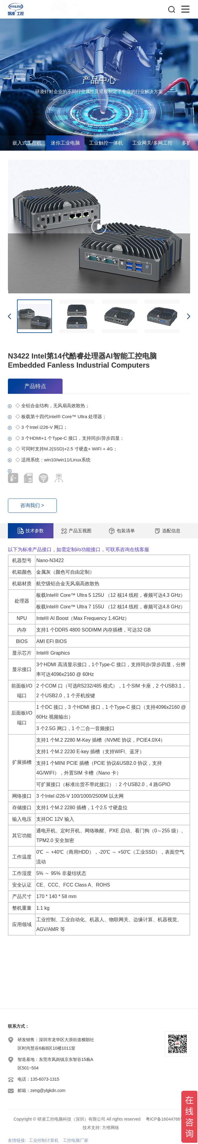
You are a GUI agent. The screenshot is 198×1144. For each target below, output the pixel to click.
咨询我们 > (32, 505)
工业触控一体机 (106, 142)
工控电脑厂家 (75, 1140)
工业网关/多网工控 (152, 142)
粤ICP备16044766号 (165, 1119)
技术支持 (91, 1127)
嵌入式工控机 (27, 142)
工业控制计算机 (44, 1140)
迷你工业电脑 (65, 142)
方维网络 (110, 1127)
